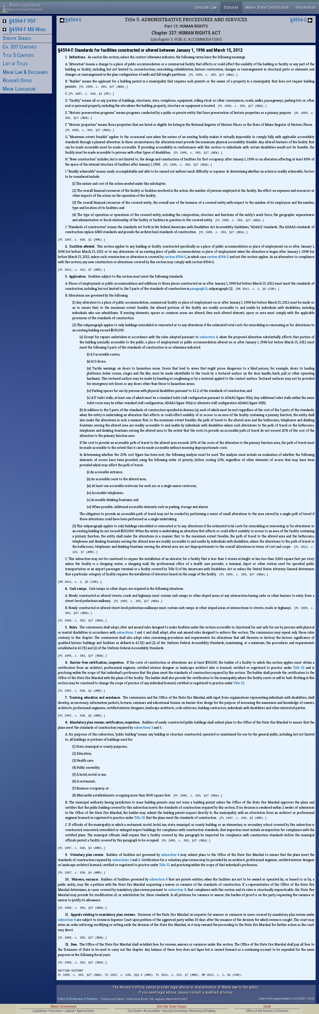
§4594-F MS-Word (27, 29)
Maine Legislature (19, 89)
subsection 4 (208, 337)
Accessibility (151, 1011)
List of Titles (15, 63)
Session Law (206, 7)
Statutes (231, 7)
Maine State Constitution (267, 7)
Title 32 (298, 667)
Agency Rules (85, 1011)
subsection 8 (170, 854)
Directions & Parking (202, 1011)
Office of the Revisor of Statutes (78, 999)
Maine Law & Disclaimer (25, 72)
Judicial (69, 1011)
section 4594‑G (175, 256)
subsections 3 (126, 632)
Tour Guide (134, 1011)
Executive (55, 1011)
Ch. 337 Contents (19, 47)
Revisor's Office (17, 80)
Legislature (40, 1011)
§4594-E (73, 20)
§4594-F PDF (22, 21)
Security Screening (175, 1011)
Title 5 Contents (18, 55)
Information (306, 7)
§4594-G (298, 20)
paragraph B (198, 288)
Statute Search (16, 38)
